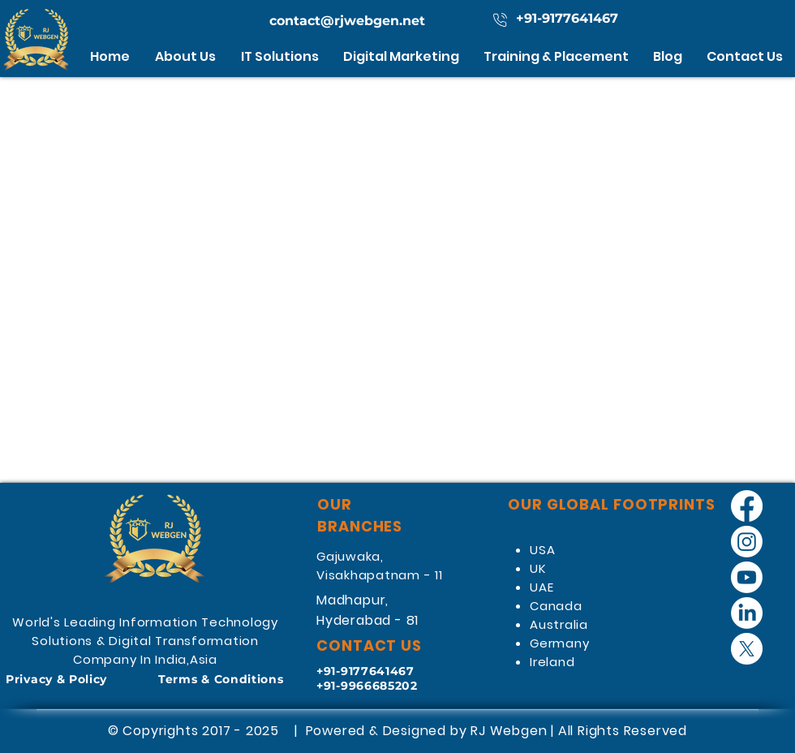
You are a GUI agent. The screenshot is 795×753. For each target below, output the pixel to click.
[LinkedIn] (747, 613)
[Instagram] (747, 541)
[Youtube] (747, 577)
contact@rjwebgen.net (347, 20)
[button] (280, 56)
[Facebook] (747, 506)
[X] (747, 649)
